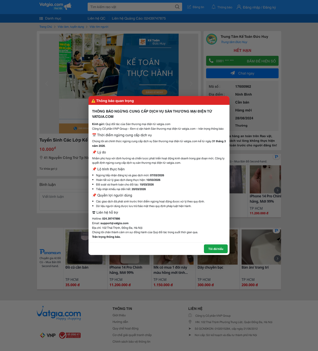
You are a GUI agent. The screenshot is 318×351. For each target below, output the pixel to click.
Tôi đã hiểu (215, 249)
